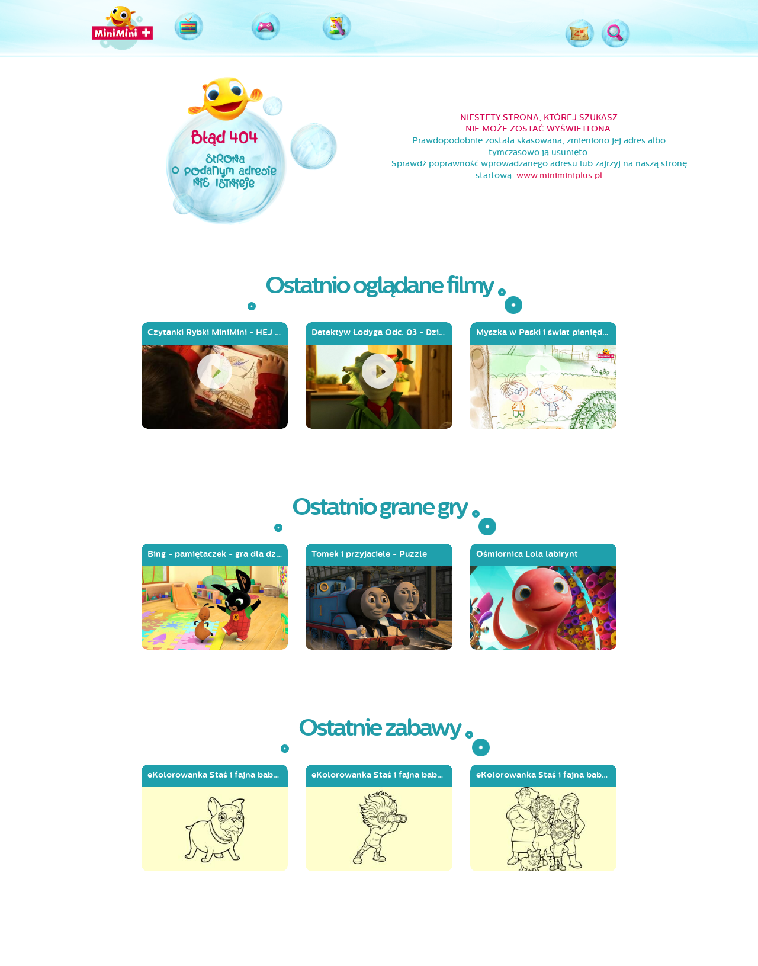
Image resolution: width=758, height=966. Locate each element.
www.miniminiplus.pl (559, 176)
